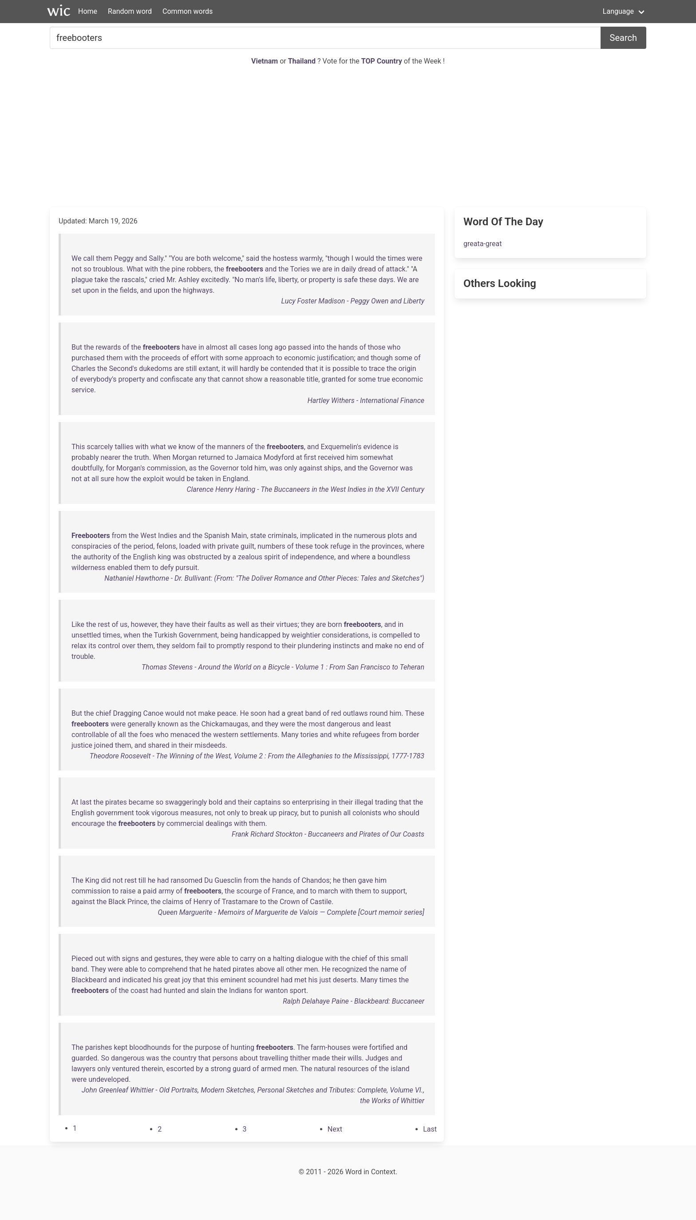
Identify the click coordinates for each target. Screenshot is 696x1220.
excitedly (215, 279)
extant (208, 368)
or (304, 279)
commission (166, 468)
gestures (168, 958)
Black (117, 901)
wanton (276, 990)
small (399, 958)
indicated (136, 980)
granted (333, 379)
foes (146, 734)
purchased (88, 358)
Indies (167, 535)
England (235, 478)
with (151, 269)
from (119, 535)
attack (395, 269)
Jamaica (248, 457)
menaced (185, 734)
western (225, 734)
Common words (187, 11)
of (381, 269)
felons (166, 546)
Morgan (184, 457)
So (105, 1058)
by (226, 557)
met (300, 980)
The (77, 880)
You (177, 258)
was (275, 468)
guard (242, 1069)
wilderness (88, 567)
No (239, 279)
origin (407, 368)
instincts (346, 646)
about (249, 1058)
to (279, 358)
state (258, 535)
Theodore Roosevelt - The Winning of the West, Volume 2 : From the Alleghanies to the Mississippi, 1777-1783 (257, 756)
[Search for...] (325, 38)
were (414, 258)
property (321, 279)
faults (216, 624)
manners (231, 447)
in (337, 269)
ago (280, 347)
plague (82, 279)
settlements (258, 734)
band (313, 713)
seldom (183, 646)
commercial (185, 823)
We (76, 258)
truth (141, 457)
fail (201, 646)
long (266, 347)
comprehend (167, 969)
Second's (123, 368)
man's (254, 279)
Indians (240, 990)
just (325, 980)
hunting (242, 1047)
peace (226, 713)
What (135, 269)
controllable (90, 734)
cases (247, 347)
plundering (314, 646)
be (264, 368)
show (253, 379)
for (352, 379)
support (393, 891)
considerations (345, 635)
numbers (271, 546)
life (270, 279)
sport (298, 990)
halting (283, 958)
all (233, 347)
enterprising (311, 802)
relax (79, 646)
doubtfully (87, 468)
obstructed (204, 557)
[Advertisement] (348, 137)
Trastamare (240, 901)
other (294, 969)
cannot (233, 379)
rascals (133, 279)
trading (386, 802)
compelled (395, 635)
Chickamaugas (224, 724)
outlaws (355, 713)
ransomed (186, 880)
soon (258, 713)
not (76, 269)
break (258, 813)
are (189, 258)
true (384, 379)
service (82, 390)
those (376, 347)
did (106, 880)
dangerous (343, 724)
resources (352, 1069)
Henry (203, 901)
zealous (250, 557)
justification (335, 358)
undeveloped (108, 1079)
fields (128, 290)
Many (289, 734)
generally (141, 724)
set (76, 290)
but (306, 813)
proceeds (166, 358)
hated (222, 969)
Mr (170, 279)
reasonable (287, 379)
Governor (224, 468)
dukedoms (155, 368)
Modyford (279, 457)
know (186, 447)
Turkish (165, 635)
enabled (119, 567)
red (336, 713)
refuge (340, 546)
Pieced (82, 958)
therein (152, 1069)
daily (348, 269)
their (199, 624)
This (78, 447)
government (115, 813)
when (131, 635)
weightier (305, 635)
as (193, 468)
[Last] (430, 1129)
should (408, 813)
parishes (98, 1047)
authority (97, 557)
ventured (126, 1069)
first (310, 457)
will (232, 368)
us (123, 624)
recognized (349, 969)
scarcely (100, 447)
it (223, 368)
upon (91, 290)
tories (309, 734)
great (295, 713)
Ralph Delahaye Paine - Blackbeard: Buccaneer (353, 1001)
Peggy (124, 258)
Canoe (153, 713)
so (87, 269)
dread (367, 269)
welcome (227, 258)
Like (77, 624)
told (247, 468)
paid (150, 891)
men (311, 969)
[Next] (335, 1129)
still (191, 368)
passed (299, 347)
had (274, 713)
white (341, 734)
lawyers (83, 1069)
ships (332, 468)
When (161, 457)
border (409, 734)
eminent (233, 980)
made (321, 1058)
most (317, 724)
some (234, 358)
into (319, 347)
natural (325, 1069)
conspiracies (91, 546)
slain (208, 990)
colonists (366, 813)
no (398, 646)
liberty (287, 279)
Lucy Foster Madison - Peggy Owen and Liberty (352, 301)
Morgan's (130, 468)
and (141, 258)
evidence (377, 447)
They (98, 969)
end (409, 646)
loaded (190, 546)
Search (623, 37)
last (86, 802)
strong (220, 1069)
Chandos (315, 880)
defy (167, 567)
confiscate (176, 379)
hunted (174, 990)
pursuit (186, 567)
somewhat (376, 457)
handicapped (260, 635)
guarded (84, 1058)
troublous (108, 269)
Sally (156, 258)
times (396, 258)
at (299, 457)
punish (331, 813)
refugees (366, 734)
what (158, 447)
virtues (286, 624)
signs (130, 958)
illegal (364, 802)
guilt (247, 546)
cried (157, 279)
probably (85, 457)
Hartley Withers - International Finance (366, 400)
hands (348, 347)
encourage (88, 823)
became (141, 802)
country (185, 1058)
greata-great (482, 243)
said (252, 258)
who (393, 347)
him (352, 457)
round (378, 713)
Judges (376, 1058)
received (331, 457)
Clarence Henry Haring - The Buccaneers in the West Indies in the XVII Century (305, 489)
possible (345, 368)
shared (159, 745)
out (100, 958)
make (383, 646)
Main (239, 535)
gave (365, 880)
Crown (290, 901)
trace (377, 368)
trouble (82, 656)
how (122, 478)
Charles (83, 368)
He (244, 713)
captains (267, 802)
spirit (272, 557)
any (200, 379)
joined (103, 745)
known (168, 724)
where (414, 546)
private (228, 546)
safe (351, 279)
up (273, 813)
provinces (387, 546)
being (229, 635)
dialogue (309, 958)
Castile (321, 901)
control (109, 646)
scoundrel (263, 980)
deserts (345, 980)
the (266, 258)
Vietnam (265, 61)
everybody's (98, 379)
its (92, 646)
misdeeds (209, 745)
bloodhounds (149, 1047)
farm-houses (331, 1047)
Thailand (302, 61)
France (282, 891)
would (364, 258)
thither (300, 1058)
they (167, 624)
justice (81, 745)
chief (103, 713)
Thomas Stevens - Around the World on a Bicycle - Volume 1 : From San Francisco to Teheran (283, 667)
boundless (393, 557)
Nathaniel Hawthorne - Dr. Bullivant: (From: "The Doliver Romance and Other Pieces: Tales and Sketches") (264, 578)
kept (121, 1047)
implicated (316, 535)
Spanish (216, 535)
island (400, 1069)
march (328, 891)
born (335, 624)
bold (215, 802)
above (265, 969)
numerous (370, 535)
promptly (231, 646)
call (88, 258)
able (223, 958)
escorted (180, 1069)
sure (108, 478)
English (144, 557)
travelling (274, 1058)
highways (198, 290)
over (128, 646)
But (76, 347)
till (142, 880)
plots (395, 535)
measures (195, 813)
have (189, 347)
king (164, 557)
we (315, 269)
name (389, 969)
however (144, 624)
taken (205, 478)
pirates (116, 802)
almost (217, 347)
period (143, 546)
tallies (124, 447)
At (75, 802)
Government (198, 635)
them (104, 258)
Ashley (188, 279)
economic (299, 358)
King (92, 880)
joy (186, 980)
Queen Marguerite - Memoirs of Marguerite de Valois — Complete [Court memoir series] (291, 912)
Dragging (127, 713)
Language (618, 11)
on (261, 958)
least (383, 724)
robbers (199, 269)
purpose (208, 1047)
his (157, 980)
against (310, 468)
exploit (153, 478)
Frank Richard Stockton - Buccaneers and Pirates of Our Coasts (328, 834)
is (339, 279)
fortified (381, 1047)
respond (259, 646)
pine (178, 269)
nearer (110, 457)
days (386, 279)
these (368, 279)
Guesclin (227, 880)
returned (211, 457)
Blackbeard (89, 980)
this (383, 958)
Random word (130, 11)
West (148, 535)
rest (104, 624)
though (339, 258)
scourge (249, 891)
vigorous (164, 813)
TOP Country (381, 61)
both (204, 258)
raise (127, 891)
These (414, 713)
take (101, 279)
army (166, 891)
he (151, 880)
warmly (311, 258)
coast (139, 990)
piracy (288, 813)
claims (172, 901)
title (312, 379)
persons (224, 1058)
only (290, 468)
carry (248, 958)
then (349, 880)
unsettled (86, 635)
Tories (300, 269)
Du (208, 880)
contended (286, 368)
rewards (108, 347)
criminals (282, 535)
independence (312, 557)
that (311, 368)
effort (199, 358)
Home (87, 11)
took (321, 546)
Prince (137, 901)
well (243, 624)
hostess (285, 258)
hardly (249, 368)
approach (259, 358)
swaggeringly (186, 802)
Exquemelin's (340, 447)
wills (355, 1058)
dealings (219, 823)
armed (271, 1069)
